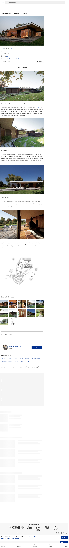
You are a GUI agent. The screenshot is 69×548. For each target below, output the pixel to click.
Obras (15, 358)
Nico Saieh (11, 59)
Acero (10, 358)
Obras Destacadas (36, 358)
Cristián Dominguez (19, 59)
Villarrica (37, 107)
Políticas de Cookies (13, 538)
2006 (7, 56)
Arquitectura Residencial (7, 361)
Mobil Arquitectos (14, 51)
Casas (2, 48)
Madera (3, 358)
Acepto (64, 538)
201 (7, 53)
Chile (12, 48)
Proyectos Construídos (24, 358)
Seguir (36, 347)
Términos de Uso (29, 537)
